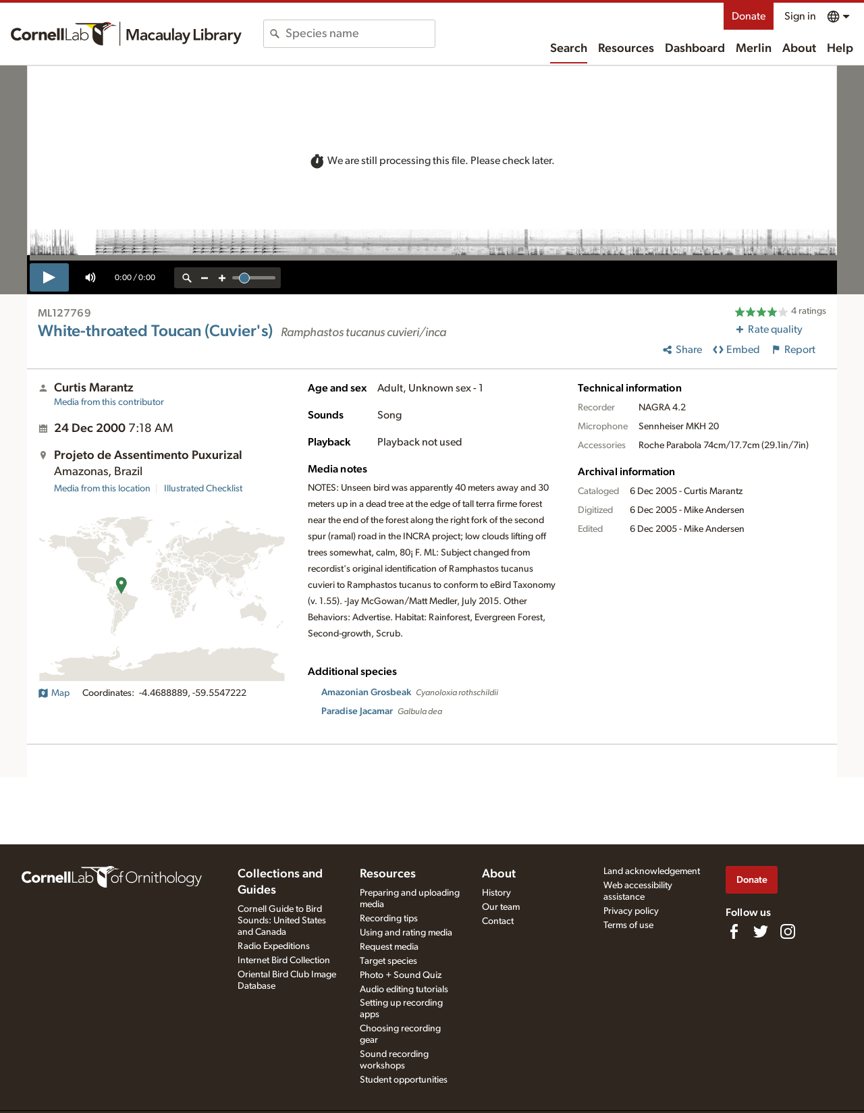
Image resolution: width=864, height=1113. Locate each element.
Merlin (754, 49)
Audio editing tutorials (404, 989)
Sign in (800, 16)
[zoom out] (204, 278)
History (496, 893)
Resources (626, 49)
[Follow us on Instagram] (788, 931)
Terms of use (628, 925)
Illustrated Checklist (203, 488)
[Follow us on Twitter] (761, 931)
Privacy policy (631, 911)
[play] (49, 277)
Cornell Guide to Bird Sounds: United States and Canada (282, 920)
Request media (389, 947)
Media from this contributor (109, 402)
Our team (501, 907)
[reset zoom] (187, 278)
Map (54, 693)
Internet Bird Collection (284, 960)
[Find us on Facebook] (734, 931)
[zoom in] (222, 278)
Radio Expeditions (274, 946)
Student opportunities (404, 1080)
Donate (748, 16)
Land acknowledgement (651, 871)
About (799, 49)
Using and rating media (406, 933)
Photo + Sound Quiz (400, 975)
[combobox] (360, 33)
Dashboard (695, 49)
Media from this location (102, 488)
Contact (498, 921)
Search (568, 49)
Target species (388, 961)
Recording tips (389, 918)
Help (840, 49)
